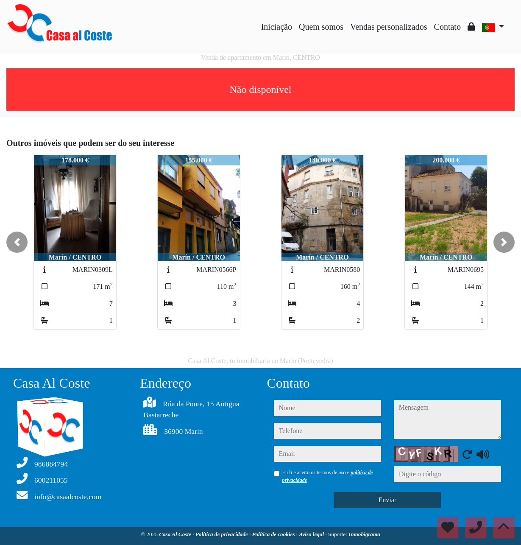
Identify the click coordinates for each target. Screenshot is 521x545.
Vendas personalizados (388, 26)
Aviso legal (312, 534)
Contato (447, 26)
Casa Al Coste (175, 534)
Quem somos (321, 26)
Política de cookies (274, 534)
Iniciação (276, 26)
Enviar (387, 499)
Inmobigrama (364, 534)
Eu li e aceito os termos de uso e (327, 476)
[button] (17, 242)
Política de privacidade (222, 534)
